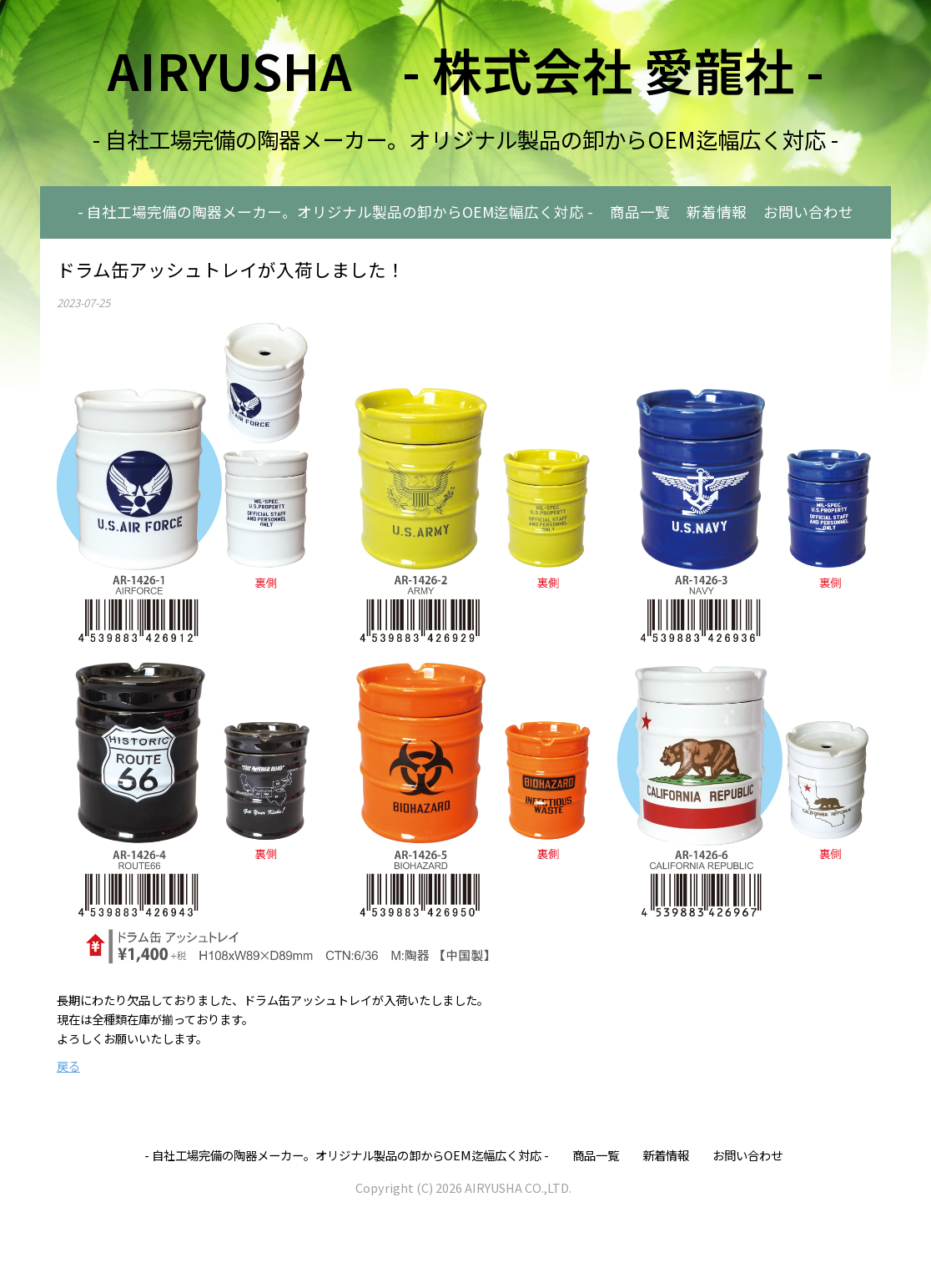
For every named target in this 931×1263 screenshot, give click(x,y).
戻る (68, 1065)
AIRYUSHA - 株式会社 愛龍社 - (466, 69)
